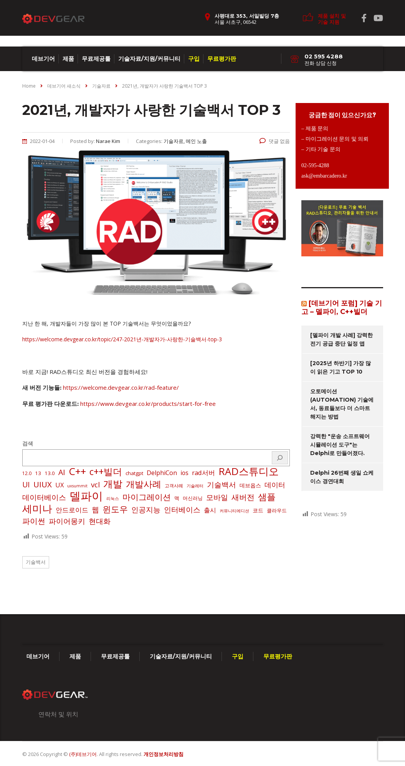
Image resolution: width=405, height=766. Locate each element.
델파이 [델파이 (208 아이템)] (86, 496)
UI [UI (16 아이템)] (26, 485)
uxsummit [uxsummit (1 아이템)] (77, 486)
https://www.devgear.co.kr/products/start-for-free (148, 403)
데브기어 (43, 58)
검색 (27, 443)
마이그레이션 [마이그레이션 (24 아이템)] (146, 497)
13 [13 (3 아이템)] (38, 473)
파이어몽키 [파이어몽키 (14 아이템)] (67, 521)
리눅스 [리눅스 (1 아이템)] (112, 498)
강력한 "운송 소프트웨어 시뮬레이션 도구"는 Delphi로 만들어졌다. (340, 445)
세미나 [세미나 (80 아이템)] (37, 508)
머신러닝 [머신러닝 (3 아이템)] (193, 498)
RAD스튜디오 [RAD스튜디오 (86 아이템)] (248, 471)
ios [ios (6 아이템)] (184, 473)
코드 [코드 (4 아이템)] (258, 510)
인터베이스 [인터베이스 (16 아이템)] (182, 510)
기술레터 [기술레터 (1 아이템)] (195, 486)
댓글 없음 (275, 141)
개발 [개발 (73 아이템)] (112, 484)
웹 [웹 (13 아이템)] (95, 509)
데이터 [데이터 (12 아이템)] (274, 484)
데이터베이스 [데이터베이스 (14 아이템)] (44, 497)
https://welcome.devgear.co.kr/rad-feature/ (121, 387)
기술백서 (36, 561)
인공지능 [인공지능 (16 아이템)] (145, 510)
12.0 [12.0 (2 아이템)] (26, 473)
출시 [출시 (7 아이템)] (210, 510)
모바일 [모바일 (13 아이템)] (217, 497)
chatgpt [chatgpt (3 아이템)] (134, 473)
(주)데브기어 (83, 754)
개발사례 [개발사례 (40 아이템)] (143, 484)
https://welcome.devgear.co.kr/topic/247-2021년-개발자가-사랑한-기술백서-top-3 (122, 339)
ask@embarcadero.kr (324, 176)
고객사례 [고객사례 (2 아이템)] (174, 485)
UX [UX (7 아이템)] (59, 485)
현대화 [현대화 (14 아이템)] (100, 521)
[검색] (280, 457)
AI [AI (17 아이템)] (61, 472)
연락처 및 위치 (58, 714)
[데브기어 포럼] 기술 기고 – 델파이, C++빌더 (341, 307)
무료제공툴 (96, 58)
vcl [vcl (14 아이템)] (95, 485)
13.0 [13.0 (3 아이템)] (50, 473)
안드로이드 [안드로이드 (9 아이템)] (72, 509)
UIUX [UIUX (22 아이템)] (42, 484)
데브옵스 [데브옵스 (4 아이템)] (250, 485)
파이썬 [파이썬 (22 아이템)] (33, 521)
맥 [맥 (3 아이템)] (176, 498)
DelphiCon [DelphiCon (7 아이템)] (162, 473)
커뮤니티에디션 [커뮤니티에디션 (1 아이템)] (234, 510)
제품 (68, 58)
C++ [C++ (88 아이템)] (77, 471)
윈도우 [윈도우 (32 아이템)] (115, 509)
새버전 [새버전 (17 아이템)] (243, 497)
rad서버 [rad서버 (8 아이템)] (203, 472)
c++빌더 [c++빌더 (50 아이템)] (105, 472)
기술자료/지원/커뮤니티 (149, 58)
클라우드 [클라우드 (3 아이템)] (277, 510)
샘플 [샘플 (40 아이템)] (267, 497)
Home (29, 86)
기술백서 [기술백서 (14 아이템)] (221, 485)
